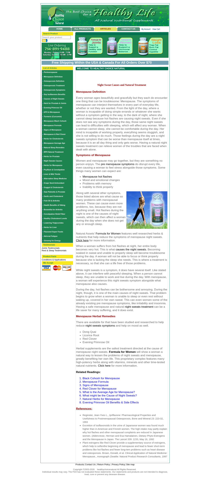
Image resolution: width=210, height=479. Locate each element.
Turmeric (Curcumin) (53, 116)
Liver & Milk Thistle (52, 174)
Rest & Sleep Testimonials (54, 250)
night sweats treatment (139, 306)
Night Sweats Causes (53, 161)
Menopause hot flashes (97, 176)
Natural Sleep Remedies (54, 148)
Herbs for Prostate (52, 156)
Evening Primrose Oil (53, 108)
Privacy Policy (118, 464)
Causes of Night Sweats (54, 99)
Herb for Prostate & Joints (55, 103)
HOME (59, 29)
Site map (130, 464)
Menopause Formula (52, 125)
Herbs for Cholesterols (53, 139)
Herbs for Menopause (53, 165)
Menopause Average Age (54, 143)
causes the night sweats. (131, 249)
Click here (104, 365)
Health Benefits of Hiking (54, 205)
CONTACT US (128, 29)
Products (79, 464)
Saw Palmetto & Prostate (54, 192)
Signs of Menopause (52, 130)
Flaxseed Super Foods (53, 232)
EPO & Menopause (52, 112)
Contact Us (90, 464)
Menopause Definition (53, 77)
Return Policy (104, 464)
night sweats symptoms (100, 325)
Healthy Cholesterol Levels (55, 218)
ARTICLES (105, 29)
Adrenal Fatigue (50, 236)
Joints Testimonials (51, 248)
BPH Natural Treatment (54, 152)
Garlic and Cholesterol (53, 196)
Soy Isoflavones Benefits (54, 94)
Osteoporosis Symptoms (54, 90)
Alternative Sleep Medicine (55, 179)
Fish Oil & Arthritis (52, 201)
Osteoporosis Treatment (54, 85)
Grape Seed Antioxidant (54, 183)
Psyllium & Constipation (54, 170)
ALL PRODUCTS (82, 29)
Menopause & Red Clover (55, 134)
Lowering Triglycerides (54, 223)
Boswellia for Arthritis (53, 210)
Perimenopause (50, 72)
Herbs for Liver (50, 227)
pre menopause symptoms (118, 164)
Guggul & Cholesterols (53, 187)
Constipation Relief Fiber (54, 214)
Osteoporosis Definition (54, 81)
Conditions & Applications (54, 259)
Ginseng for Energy (52, 241)
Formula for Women (122, 351)
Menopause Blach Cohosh (55, 121)
